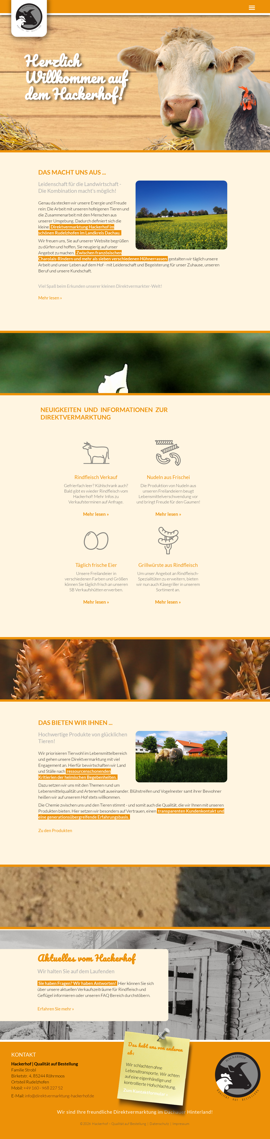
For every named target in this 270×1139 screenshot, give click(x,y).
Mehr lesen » (50, 297)
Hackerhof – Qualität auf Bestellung (119, 1124)
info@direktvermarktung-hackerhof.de (59, 1095)
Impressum (180, 1124)
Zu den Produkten (55, 830)
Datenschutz (159, 1124)
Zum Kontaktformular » (145, 1092)
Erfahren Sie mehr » (56, 1008)
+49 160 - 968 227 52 (43, 1087)
